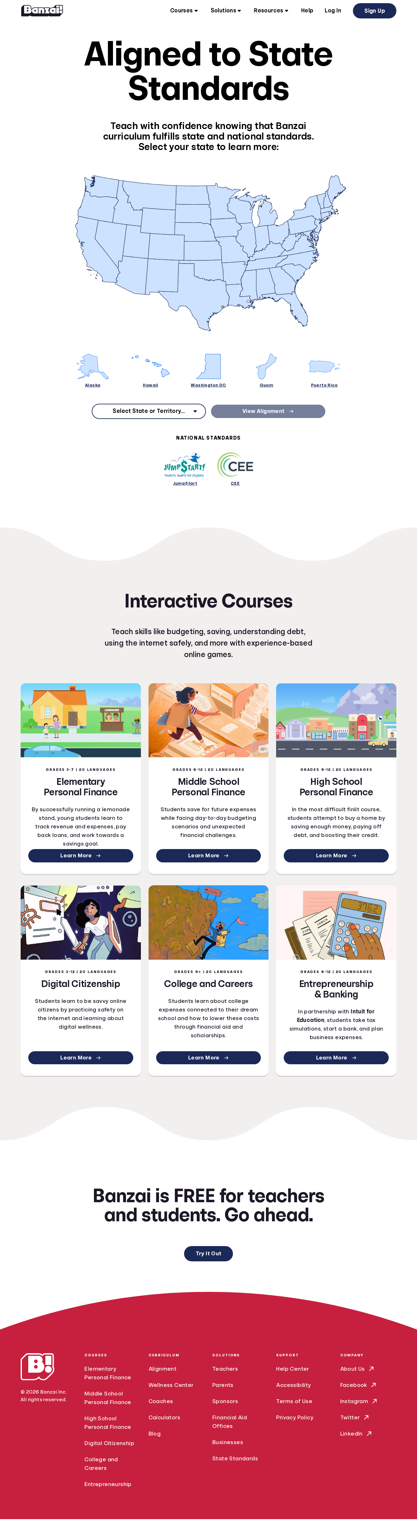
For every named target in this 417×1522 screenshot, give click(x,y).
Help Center (292, 1372)
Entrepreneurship (107, 1487)
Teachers (225, 1372)
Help (307, 11)
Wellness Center (171, 1388)
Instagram (359, 1404)
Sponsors (225, 1404)
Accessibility (293, 1388)
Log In (333, 11)
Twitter (355, 1420)
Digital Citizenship (109, 1446)
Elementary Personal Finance (107, 1376)
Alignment (163, 1372)
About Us (357, 1372)
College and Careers (101, 1466)
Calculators (164, 1420)
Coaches (161, 1404)
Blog (155, 1436)
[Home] (42, 11)
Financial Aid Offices (229, 1424)
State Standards (235, 1461)
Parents (223, 1388)
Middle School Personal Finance (107, 1401)
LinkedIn (356, 1437)
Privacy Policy (294, 1420)
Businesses (227, 1445)
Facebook (358, 1388)
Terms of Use (294, 1404)
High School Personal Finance (107, 1425)
